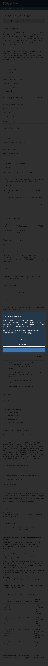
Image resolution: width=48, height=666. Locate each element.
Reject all (24, 339)
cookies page (27, 333)
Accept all (24, 350)
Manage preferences (24, 344)
